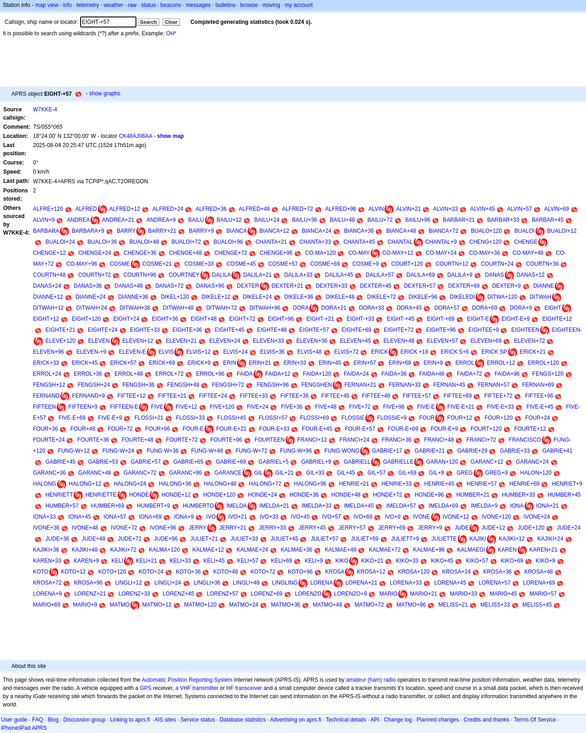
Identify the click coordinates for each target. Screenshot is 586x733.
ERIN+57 (364, 363)
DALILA (221, 275)
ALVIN (376, 209)
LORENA (321, 583)
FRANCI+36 (397, 440)
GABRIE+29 (472, 451)
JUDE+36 (57, 539)
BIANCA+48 (401, 231)
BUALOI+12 (561, 231)
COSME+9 (366, 264)
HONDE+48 (346, 495)
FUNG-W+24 (118, 451)
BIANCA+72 (443, 231)
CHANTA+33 (315, 242)
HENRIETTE (101, 495)
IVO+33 (269, 517)
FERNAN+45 (449, 385)
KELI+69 (281, 561)
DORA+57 (447, 308)
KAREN (507, 550)
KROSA (334, 572)
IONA (516, 506)
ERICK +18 (414, 352)
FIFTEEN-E (124, 407)
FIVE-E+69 (72, 418)
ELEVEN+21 (181, 341)
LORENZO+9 (350, 594)
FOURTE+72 (181, 440)
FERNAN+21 (360, 385)
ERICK (379, 352)
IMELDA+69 (443, 506)
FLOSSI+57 (273, 418)
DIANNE (543, 286)
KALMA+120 (164, 550)
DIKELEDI (462, 297)
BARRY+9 (201, 231)
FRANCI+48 (439, 440)
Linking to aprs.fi (130, 720)
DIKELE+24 (257, 297)
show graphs (104, 93)
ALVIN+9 (43, 220)
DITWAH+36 (134, 308)
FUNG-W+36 (162, 451)
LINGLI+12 (128, 583)
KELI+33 (180, 561)
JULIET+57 (324, 539)
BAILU (196, 220)
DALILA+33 (298, 275)
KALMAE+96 (429, 550)
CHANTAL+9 (441, 242)
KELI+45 (213, 561)
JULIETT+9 (405, 539)
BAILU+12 (229, 220)
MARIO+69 (46, 605)
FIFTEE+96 (539, 396)
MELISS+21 (453, 605)
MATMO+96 (411, 605)
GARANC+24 (532, 462)
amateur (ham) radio (371, 680)
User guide (14, 720)
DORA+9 (521, 308)
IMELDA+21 (274, 506)
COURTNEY (183, 275)
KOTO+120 (112, 572)
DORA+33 (371, 308)
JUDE (462, 528)
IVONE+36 (46, 528)
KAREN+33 (47, 561)
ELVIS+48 (309, 352)
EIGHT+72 (242, 319)
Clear (171, 22)
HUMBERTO (198, 506)
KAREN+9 (86, 561)
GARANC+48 (94, 473)
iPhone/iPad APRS (24, 728)
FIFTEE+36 (295, 396)
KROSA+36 (497, 572)
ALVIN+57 (519, 209)
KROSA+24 (456, 572)
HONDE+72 (387, 495)
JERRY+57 (351, 528)
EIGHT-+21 (320, 319)
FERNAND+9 (88, 396)
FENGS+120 (548, 374)
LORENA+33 (406, 583)
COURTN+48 (49, 275)
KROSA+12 (371, 572)
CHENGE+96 (276, 253)
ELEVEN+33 (268, 341)
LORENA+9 (47, 594)
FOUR (426, 418)
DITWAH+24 (91, 308)
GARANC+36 (49, 473)
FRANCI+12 (312, 440)
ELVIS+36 (272, 352)
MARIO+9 (85, 605)
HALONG (44, 484)
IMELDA (236, 506)
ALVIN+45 (482, 209)
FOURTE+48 (137, 440)
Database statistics (243, 720)
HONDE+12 (176, 495)
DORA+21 (334, 308)
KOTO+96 (300, 572)
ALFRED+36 (211, 209)
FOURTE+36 (93, 440)
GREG (464, 473)
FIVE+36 (292, 407)
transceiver (248, 688)
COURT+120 (407, 264)
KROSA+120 (413, 572)
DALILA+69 (421, 275)
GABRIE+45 (60, 462)
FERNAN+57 (493, 385)
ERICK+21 (533, 352)
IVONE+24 (537, 517)
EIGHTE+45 (229, 330)
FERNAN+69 (538, 385)
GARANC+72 (140, 473)
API (374, 720)
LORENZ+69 (266, 594)
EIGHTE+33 (145, 330)
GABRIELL (357, 462)
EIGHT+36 (165, 319)
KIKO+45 (442, 561)
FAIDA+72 (469, 374)
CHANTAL (399, 242)
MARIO (388, 594)
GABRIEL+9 (316, 462)
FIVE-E (426, 407)
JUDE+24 (569, 528)
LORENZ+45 (178, 594)
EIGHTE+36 (187, 330)
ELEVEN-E (132, 352)
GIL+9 (436, 473)
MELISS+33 (495, 605)
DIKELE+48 (340, 297)
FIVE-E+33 (500, 407)
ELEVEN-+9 (91, 352)
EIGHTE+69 (356, 330)
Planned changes (438, 720)
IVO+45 (300, 517)
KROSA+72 (47, 583)
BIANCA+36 (359, 231)
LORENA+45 (450, 583)
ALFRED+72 (297, 209)
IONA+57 (114, 517)
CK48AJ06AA (135, 136)
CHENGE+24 (94, 253)
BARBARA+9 (88, 231)
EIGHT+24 (126, 319)
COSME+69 (325, 264)
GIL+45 (346, 473)
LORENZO (308, 594)
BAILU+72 (380, 220)
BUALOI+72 (186, 242)
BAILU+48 (342, 220)
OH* (171, 33)
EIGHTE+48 (272, 330)
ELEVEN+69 (486, 341)
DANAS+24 (47, 286)
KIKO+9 (545, 561)
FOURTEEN (270, 440)
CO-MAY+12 (397, 253)
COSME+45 (240, 264)
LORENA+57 (495, 583)
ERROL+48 (128, 374)
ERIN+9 (433, 363)
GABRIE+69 (231, 462)
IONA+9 (184, 517)
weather (113, 5)
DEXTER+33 (331, 286)
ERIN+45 (330, 363)
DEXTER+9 (506, 286)
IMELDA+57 (401, 506)
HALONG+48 (220, 484)
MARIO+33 (463, 594)
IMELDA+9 (484, 506)
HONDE (139, 495)
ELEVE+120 (60, 341)
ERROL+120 (543, 363)
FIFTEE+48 (376, 396)
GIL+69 (407, 473)
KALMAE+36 (296, 550)
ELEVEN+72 (529, 341)
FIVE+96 (394, 407)
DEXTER (248, 286)
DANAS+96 (210, 286)
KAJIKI (477, 539)
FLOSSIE (353, 418)
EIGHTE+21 (60, 330)
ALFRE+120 (48, 209)
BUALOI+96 (228, 242)
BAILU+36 (304, 220)
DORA (301, 308)
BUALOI (525, 231)
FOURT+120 (486, 429)
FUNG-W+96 (296, 451)
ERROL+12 (501, 363)
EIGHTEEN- (566, 330)
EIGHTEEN (525, 330)
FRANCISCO (525, 440)
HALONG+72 (265, 484)
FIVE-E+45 (539, 407)
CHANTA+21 (271, 242)
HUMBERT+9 (153, 506)
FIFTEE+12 (131, 396)
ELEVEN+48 (398, 341)
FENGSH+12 (49, 385)
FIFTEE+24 (213, 396)
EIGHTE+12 (557, 319)
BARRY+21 (162, 231)
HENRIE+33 (396, 484)
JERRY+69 (391, 528)
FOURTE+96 (226, 440)
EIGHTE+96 (441, 330)
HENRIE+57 (482, 484)
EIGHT (552, 308)
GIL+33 (315, 473)
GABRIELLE (398, 462)
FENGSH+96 (273, 385)
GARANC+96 (185, 473)
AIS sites (165, 720)
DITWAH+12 (48, 308)
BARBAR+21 (459, 220)
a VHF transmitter (196, 688)
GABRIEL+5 (274, 462)
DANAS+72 (169, 286)
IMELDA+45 (359, 506)
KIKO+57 (477, 561)
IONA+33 (44, 517)
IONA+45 (79, 517)
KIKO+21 (372, 561)
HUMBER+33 (518, 495)
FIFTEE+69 (458, 396)
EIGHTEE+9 (483, 330)
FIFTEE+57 (417, 396)
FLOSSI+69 (314, 418)
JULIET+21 (204, 539)
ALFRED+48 (254, 209)
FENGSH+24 (94, 385)
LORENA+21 (361, 583)
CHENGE (525, 242)
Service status (197, 720)
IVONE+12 (456, 517)
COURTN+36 (542, 264)
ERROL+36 (88, 374)
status (148, 5)
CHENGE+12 (49, 253)
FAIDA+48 (431, 374)
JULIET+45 (284, 539)
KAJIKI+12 (512, 539)
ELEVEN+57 (442, 341)
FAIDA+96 (507, 374)
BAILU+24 (266, 220)
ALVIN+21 (408, 209)
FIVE (157, 407)
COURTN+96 (140, 275)
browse (249, 5)
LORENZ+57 (223, 594)
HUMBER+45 (564, 495)
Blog (53, 720)
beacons (170, 5)
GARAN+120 (442, 462)
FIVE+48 (325, 407)
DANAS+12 (530, 275)
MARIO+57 (543, 594)
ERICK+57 (123, 363)
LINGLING (285, 583)
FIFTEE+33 (253, 396)
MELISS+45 (537, 605)
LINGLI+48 (246, 583)
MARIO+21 (423, 594)
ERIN (229, 363)
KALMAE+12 (208, 550)
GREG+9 (496, 473)
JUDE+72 (129, 539)
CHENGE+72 (230, 253)
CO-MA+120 (320, 253)
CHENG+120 (485, 242)
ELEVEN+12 (137, 341)
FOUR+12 (459, 418)
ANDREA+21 (118, 220)
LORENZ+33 (134, 594)
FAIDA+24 (356, 374)
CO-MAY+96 (81, 264)
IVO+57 (331, 517)
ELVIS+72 (346, 352)
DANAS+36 (88, 286)
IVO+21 (237, 517)
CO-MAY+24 (441, 253)
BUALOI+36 (102, 242)
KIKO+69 (512, 561)
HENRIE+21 (354, 484)
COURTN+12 (451, 264)
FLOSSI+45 (231, 418)
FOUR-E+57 (360, 429)
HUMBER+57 (61, 506)
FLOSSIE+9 (392, 418)
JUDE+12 (493, 528)
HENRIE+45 (439, 484)
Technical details (346, 720)
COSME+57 (283, 264)
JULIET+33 (244, 539)
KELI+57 (247, 561)
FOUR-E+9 (444, 429)
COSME (120, 264)
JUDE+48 (93, 539)
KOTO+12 (73, 572)
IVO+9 (392, 517)
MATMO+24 (243, 605)
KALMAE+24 (252, 550)
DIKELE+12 (215, 297)
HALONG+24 (130, 484)
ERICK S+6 (455, 352)
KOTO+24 (151, 572)
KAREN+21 (543, 550)
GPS (146, 688)
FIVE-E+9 (110, 418)
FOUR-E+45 (317, 429)
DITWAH (540, 297)
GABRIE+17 (387, 451)
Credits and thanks (487, 720)
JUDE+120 (531, 528)
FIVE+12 (186, 407)
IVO (211, 517)
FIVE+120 (222, 407)
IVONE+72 (124, 528)
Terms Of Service (535, 720)
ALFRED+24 (168, 209)
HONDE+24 (262, 495)
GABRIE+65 (188, 462)
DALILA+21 (258, 275)
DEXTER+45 (375, 286)
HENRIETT (59, 495)
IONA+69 (150, 517)
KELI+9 (313, 561)
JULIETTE (444, 539)
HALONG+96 (310, 484)
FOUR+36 (45, 429)
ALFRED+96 (340, 209)
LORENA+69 (539, 583)
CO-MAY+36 (484, 253)
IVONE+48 (85, 528)
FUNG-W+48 (207, 451)
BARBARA (46, 231)
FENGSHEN (316, 385)
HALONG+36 (175, 484)
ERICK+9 (199, 363)
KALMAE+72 (385, 550)
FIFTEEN (44, 407)
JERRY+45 (312, 528)
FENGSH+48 (183, 385)
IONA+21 (547, 506)
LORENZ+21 (90, 594)
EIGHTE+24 (103, 330)
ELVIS (166, 352)
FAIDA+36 (394, 374)
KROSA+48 (538, 572)
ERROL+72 (169, 374)
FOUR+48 (83, 429)
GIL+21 (285, 473)
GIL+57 (377, 473)
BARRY (126, 231)
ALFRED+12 (124, 209)
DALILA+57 (380, 275)
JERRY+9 (430, 528)
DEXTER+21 (287, 286)
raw (132, 5)
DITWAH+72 (221, 308)
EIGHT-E (478, 319)
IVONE (421, 517)
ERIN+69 (400, 363)
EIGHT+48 (203, 319)
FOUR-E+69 (403, 429)
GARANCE (227, 473)
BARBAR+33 (503, 220)
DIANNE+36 (133, 297)
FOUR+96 (157, 429)
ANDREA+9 (161, 220)
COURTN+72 (94, 275)
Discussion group (84, 720)
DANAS (494, 275)
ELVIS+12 (198, 352)
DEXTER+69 (464, 286)
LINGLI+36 (207, 583)
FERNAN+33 (405, 385)
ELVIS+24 (235, 352)
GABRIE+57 (145, 462)
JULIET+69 (364, 539)
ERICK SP (494, 352)
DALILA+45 (339, 275)
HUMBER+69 (107, 506)
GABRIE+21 (430, 451)
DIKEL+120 (175, 297)
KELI (117, 561)
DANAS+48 (128, 286)
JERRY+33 (272, 528)
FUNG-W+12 (74, 451)
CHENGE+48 (185, 253)
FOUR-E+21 (231, 429)
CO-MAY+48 (528, 253)
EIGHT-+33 (360, 319)
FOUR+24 (537, 418)
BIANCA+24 (316, 231)
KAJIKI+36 (46, 550)
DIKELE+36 (298, 297)
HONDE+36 (304, 495)
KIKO (341, 561)
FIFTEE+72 (498, 396)
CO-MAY (359, 253)
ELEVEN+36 (311, 341)
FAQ (37, 720)
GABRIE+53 (103, 462)
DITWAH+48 (178, 308)
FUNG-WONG (342, 451)
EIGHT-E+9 (515, 319)
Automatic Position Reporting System (186, 680)
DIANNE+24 (91, 297)
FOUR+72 (120, 429)
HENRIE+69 (525, 484)
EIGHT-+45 (400, 319)
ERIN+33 (295, 363)
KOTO (41, 572)
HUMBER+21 (472, 495)
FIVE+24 (257, 407)
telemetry (87, 5)
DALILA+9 (459, 275)
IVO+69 (362, 517)
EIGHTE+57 (314, 330)
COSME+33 (199, 264)
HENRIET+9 (567, 484)
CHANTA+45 (359, 242)
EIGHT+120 (86, 319)
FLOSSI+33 (190, 418)
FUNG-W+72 (252, 451)
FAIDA (245, 374)
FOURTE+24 (49, 440)
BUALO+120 (486, 231)
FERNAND (46, 396)
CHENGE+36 (140, 253)
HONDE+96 (429, 495)
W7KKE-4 (45, 109)
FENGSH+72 (228, 385)
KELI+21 (146, 561)
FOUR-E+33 (274, 429)
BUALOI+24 (60, 242)
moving (271, 5)
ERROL (465, 363)
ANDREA (78, 220)
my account (299, 5)
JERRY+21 (232, 528)
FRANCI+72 (481, 440)
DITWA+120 (502, 297)
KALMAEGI (471, 550)
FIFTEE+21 (172, 396)
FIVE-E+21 (460, 407)
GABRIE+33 (515, 451)
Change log (398, 720)
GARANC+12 (487, 462)
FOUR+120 (499, 418)
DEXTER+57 (419, 286)
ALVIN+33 (445, 209)
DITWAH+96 (265, 308)
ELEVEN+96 (48, 352)
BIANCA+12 (274, 231)
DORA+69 (484, 308)
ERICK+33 (46, 363)
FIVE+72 (359, 407)
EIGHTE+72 (398, 330)
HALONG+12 (85, 484)
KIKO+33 (407, 561)
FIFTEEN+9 (83, 407)
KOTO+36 (188, 572)
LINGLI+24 (167, 583)
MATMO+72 (369, 605)
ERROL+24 (47, 374)
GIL (258, 473)
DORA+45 (409, 308)
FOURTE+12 (530, 429)
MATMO (119, 605)
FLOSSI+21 (149, 418)
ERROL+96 (210, 374)
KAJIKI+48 (84, 550)
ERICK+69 (162, 363)
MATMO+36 (285, 605)
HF (229, 688)
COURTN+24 (497, 264)
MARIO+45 (503, 594)
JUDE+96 (166, 539)
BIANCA (237, 231)
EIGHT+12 (46, 319)
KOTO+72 (262, 572)
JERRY (197, 528)
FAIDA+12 (277, 374)
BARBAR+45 (548, 220)
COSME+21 (157, 264)
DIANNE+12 (48, 297)
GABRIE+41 (558, 451)
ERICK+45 (84, 363)
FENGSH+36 (138, 385)
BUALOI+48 (144, 242)
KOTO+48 (225, 572)
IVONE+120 (496, 517)
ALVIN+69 (556, 209)
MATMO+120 (200, 605)
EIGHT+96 (281, 319)
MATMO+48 (327, 605)
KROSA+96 (88, 583)
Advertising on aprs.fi (295, 720)
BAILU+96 (417, 220)
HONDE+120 (219, 495)
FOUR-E (193, 429)
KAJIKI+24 (550, 539)
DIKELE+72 (381, 297)
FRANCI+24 (354, 440)
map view (47, 5)
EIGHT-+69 (440, 319)
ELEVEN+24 (224, 341)
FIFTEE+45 (335, 396)
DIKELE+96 (422, 297)
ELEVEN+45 (355, 341)
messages (198, 5)
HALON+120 (535, 473)
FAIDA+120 (317, 374)
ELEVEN (98, 341)
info (67, 5)
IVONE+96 (163, 528)
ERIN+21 (260, 363)
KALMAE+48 (340, 550)
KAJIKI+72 (123, 550)
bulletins (225, 5)
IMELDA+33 (316, 506)
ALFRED (86, 209)
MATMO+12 (157, 605)
